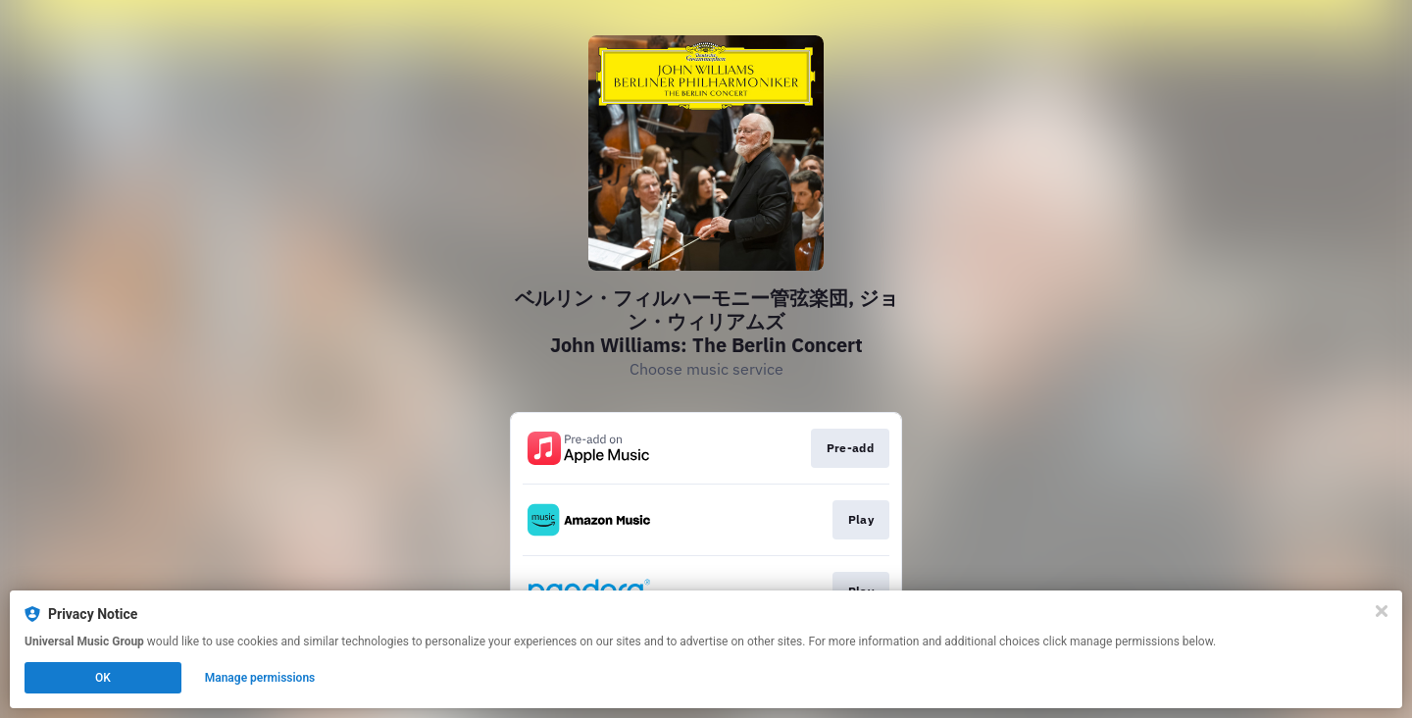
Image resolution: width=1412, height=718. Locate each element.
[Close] (1381, 611)
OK (103, 678)
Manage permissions (260, 678)
